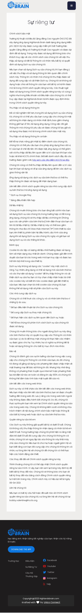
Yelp (49, 584)
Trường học (13, 561)
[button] (71, 5)
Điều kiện (29, 561)
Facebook (52, 560)
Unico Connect (52, 602)
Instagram (52, 578)
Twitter (50, 572)
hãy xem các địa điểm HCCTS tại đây (50, 160)
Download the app (21, 549)
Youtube (51, 566)
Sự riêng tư (31, 567)
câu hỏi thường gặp (31, 574)
